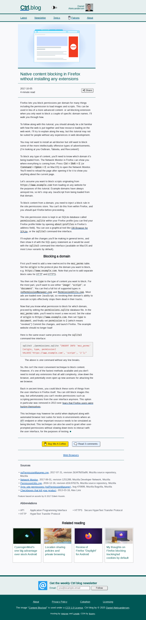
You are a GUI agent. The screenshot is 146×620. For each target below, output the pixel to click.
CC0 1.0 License (74, 607)
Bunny (92, 613)
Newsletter (40, 17)
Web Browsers (71, 455)
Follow (99, 587)
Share (89, 90)
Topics (56, 17)
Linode (76, 613)
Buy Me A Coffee (57, 444)
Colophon (85, 601)
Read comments (88, 444)
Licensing (108, 601)
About (90, 17)
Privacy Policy (59, 601)
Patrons (75, 17)
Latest (23, 17)
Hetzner (64, 613)
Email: (70, 587)
